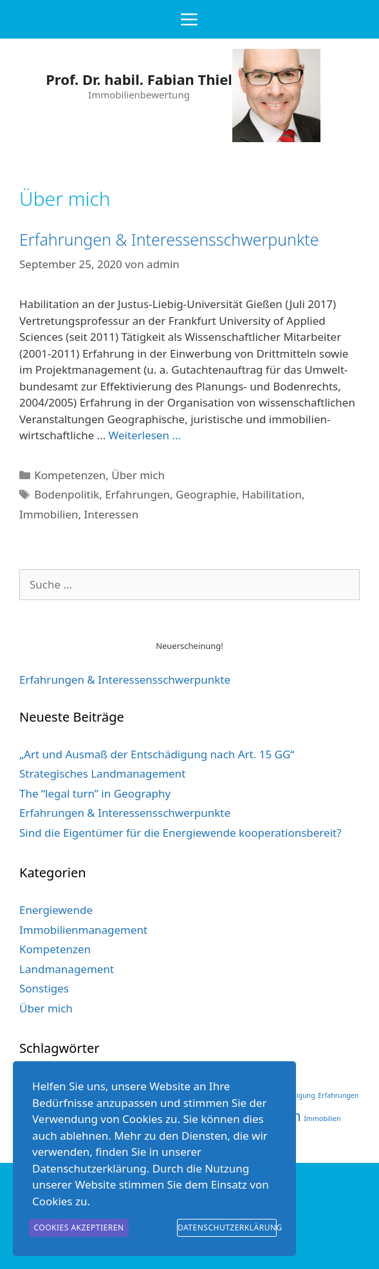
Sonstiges (44, 988)
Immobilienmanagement (83, 929)
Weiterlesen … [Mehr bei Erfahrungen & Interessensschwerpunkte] (145, 435)
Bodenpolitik (66, 494)
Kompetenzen (70, 475)
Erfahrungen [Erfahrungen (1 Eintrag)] (338, 1095)
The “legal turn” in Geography (95, 793)
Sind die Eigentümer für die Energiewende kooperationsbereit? (180, 832)
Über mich (138, 475)
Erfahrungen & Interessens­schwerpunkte (124, 679)
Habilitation (272, 494)
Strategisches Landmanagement (102, 773)
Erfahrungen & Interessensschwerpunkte (169, 239)
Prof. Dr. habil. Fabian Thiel (139, 79)
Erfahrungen (137, 494)
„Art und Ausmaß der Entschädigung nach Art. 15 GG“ (156, 754)
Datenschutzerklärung (227, 1227)
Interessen (111, 514)
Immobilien (49, 514)
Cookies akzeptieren (78, 1227)
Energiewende (56, 909)
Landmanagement (66, 969)
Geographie (206, 494)
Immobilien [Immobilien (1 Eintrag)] (322, 1118)
